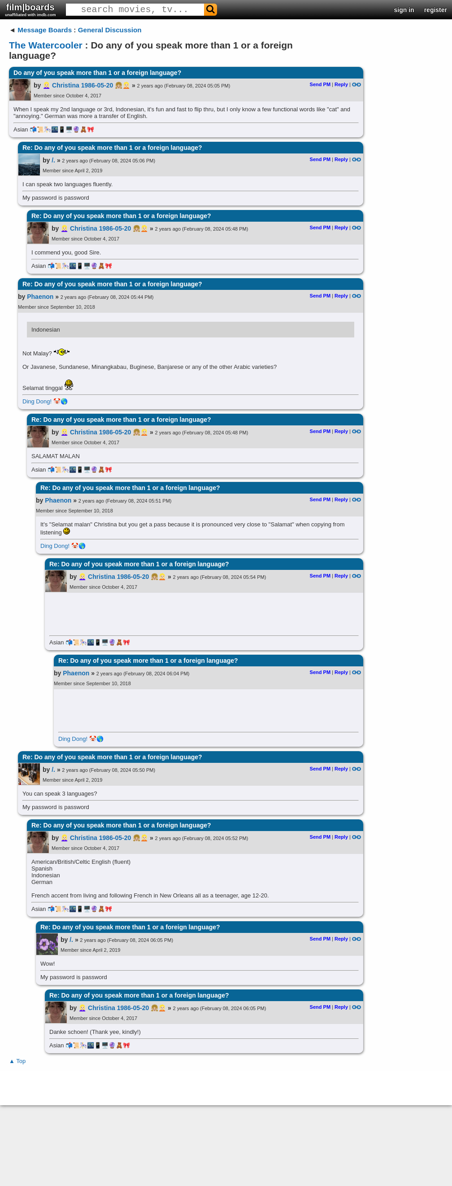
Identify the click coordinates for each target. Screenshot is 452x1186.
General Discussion (110, 30)
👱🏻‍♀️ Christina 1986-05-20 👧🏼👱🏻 (86, 85)
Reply (341, 84)
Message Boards (44, 30)
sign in (404, 9)
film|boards (30, 9)
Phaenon (40, 296)
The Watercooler (46, 45)
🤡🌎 (60, 401)
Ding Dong (36, 401)
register (435, 9)
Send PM (320, 84)
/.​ (53, 160)
